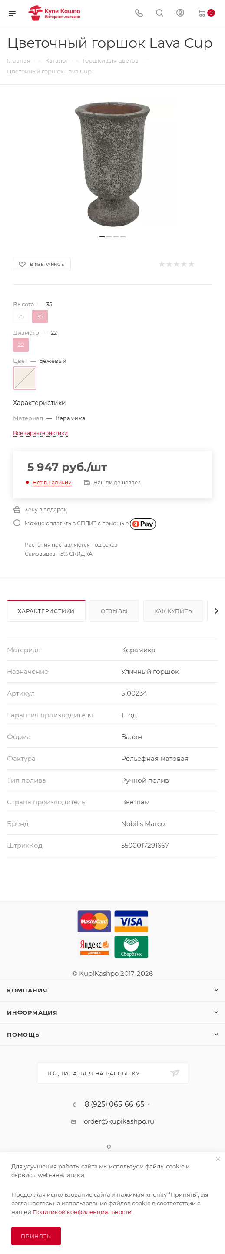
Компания (27, 990)
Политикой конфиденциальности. (83, 1211)
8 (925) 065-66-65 (114, 1104)
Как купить (173, 611)
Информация (32, 1012)
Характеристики (46, 611)
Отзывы (114, 611)
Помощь (23, 1034)
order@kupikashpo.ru (119, 1121)
